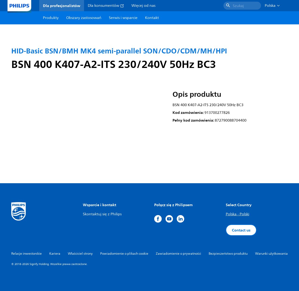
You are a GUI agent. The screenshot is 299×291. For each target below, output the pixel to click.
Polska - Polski (237, 214)
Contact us (241, 230)
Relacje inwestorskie (26, 253)
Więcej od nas (143, 5)
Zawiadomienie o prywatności (178, 253)
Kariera (54, 253)
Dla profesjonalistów (61, 5)
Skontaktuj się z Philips (102, 214)
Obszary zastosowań (83, 18)
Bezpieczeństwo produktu (228, 253)
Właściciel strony (80, 253)
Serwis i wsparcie (123, 18)
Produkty (51, 18)
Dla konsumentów (106, 5)
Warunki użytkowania (271, 253)
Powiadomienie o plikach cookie (124, 253)
